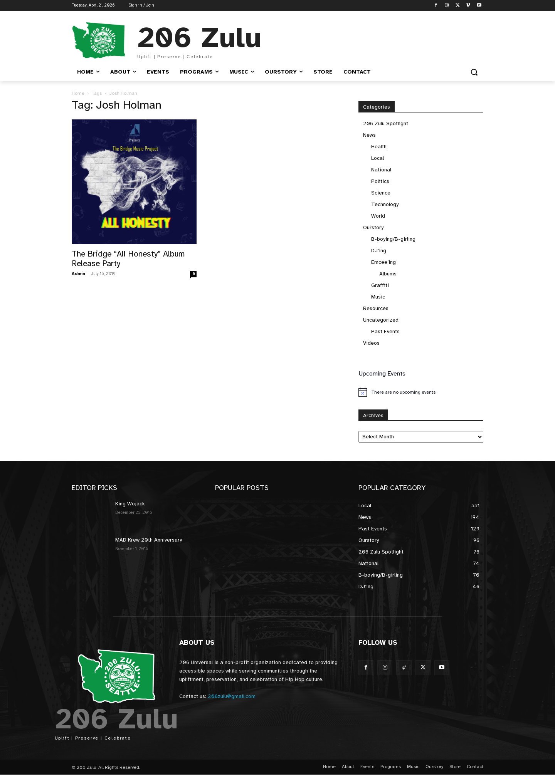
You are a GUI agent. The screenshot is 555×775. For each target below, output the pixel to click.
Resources (375, 308)
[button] (474, 72)
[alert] (420, 392)
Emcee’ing (383, 262)
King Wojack (130, 503)
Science (380, 193)
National (381, 169)
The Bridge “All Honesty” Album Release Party (128, 258)
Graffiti (380, 285)
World (378, 216)
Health (379, 146)
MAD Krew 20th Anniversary (148, 540)
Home (78, 93)
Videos (371, 343)
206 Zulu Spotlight (385, 123)
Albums (388, 273)
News (369, 135)
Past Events (385, 331)
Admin (78, 273)
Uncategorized (381, 320)
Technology (385, 204)
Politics (380, 181)
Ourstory (373, 227)
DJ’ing (378, 250)
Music (378, 297)
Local (377, 158)
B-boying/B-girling (393, 239)
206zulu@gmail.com (232, 696)
